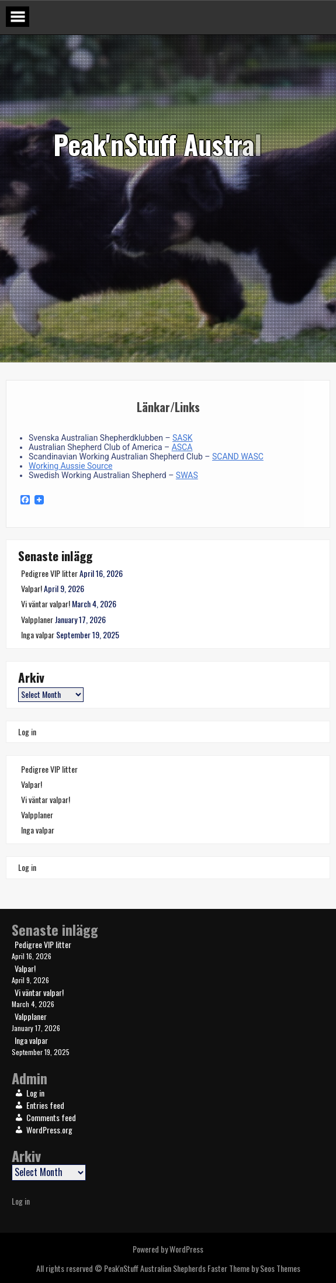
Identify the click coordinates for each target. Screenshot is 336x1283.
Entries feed (45, 1105)
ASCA (182, 447)
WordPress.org (49, 1129)
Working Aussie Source (70, 466)
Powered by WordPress (168, 1249)
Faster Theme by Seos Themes (253, 1268)
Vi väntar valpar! (45, 603)
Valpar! (31, 588)
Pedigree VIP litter (49, 573)
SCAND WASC (238, 456)
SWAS (187, 475)
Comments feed (51, 1117)
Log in (27, 731)
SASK (182, 437)
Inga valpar (37, 634)
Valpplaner (37, 619)
